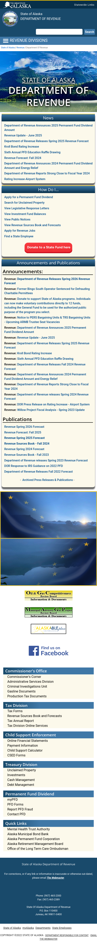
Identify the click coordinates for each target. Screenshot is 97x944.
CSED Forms (16, 755)
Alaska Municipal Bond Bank (27, 834)
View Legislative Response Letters (26, 208)
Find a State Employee (18, 236)
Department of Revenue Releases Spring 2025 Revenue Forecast (46, 141)
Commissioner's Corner (24, 677)
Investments (16, 775)
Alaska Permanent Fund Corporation (33, 839)
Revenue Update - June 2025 (23, 135)
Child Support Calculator (25, 750)
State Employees (62, 927)
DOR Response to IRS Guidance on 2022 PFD (33, 466)
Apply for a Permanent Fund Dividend (28, 197)
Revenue (20, 47)
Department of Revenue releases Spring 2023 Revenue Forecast (46, 460)
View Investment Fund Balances (25, 214)
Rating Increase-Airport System (24, 179)
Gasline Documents (21, 691)
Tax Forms (15, 711)
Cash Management (21, 780)
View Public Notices (17, 219)
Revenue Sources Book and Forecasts (34, 716)
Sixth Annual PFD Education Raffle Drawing (32, 152)
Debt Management (20, 785)
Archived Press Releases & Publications (47, 480)
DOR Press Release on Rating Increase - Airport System (53, 404)
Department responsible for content (66, 935)
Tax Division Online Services (27, 726)
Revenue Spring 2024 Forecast (24, 449)
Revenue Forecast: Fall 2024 (22, 158)
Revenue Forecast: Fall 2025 (22, 432)
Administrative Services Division (30, 682)
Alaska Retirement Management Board (35, 844)
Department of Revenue (40, 19)
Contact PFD (16, 814)
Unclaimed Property (21, 770)
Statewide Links (84, 4)
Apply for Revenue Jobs (19, 230)
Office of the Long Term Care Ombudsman (37, 849)
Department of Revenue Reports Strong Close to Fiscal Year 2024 (47, 173)
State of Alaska (17, 5)
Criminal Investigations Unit (27, 686)
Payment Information (22, 745)
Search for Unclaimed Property (24, 202)
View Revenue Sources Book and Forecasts (32, 225)
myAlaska (28, 927)
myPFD (12, 799)
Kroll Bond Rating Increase (21, 146)
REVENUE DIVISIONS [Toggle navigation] (25, 41)
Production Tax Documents (26, 696)
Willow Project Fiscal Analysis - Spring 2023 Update (51, 410)
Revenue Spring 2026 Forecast (24, 427)
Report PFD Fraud (20, 809)
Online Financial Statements (27, 741)
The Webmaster (55, 877)
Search (89, 32)
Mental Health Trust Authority (28, 829)
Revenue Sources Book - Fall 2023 (26, 455)
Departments (43, 927)
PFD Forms (15, 804)
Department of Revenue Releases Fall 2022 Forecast (38, 471)
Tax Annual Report (20, 721)
